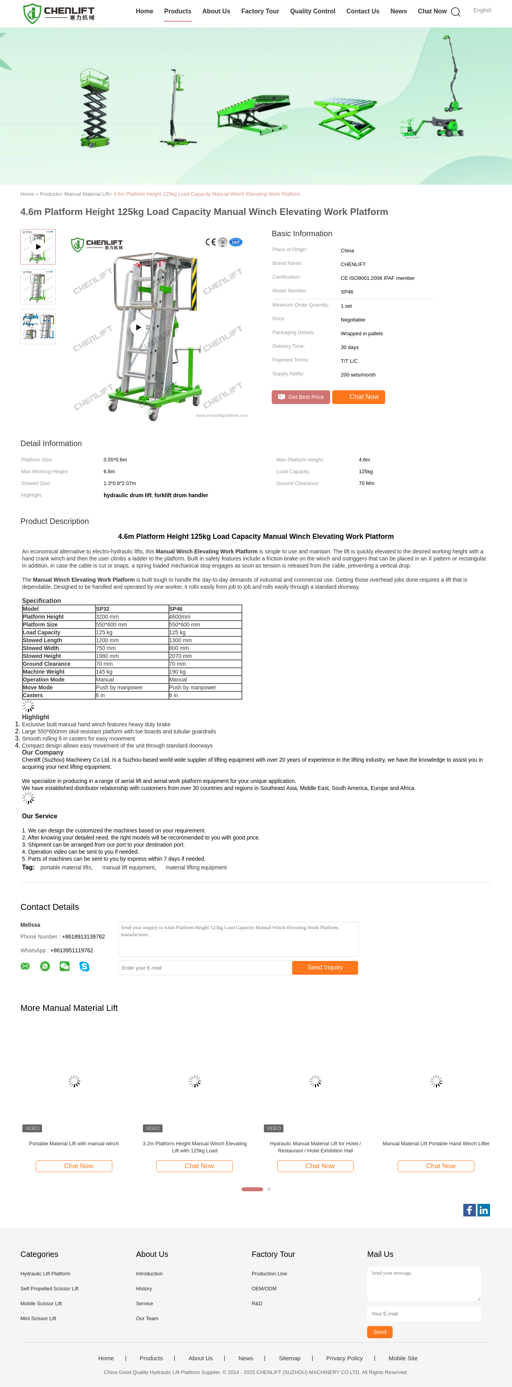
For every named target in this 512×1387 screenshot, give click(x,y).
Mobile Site (403, 1358)
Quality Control (313, 11)
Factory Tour (260, 11)
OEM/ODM (264, 1288)
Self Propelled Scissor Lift (49, 1288)
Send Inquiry (325, 967)
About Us (216, 11)
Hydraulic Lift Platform (45, 1274)
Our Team (147, 1318)
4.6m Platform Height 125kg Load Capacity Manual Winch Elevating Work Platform (207, 194)
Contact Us (362, 11)
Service (144, 1303)
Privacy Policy (344, 1358)
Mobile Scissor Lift (41, 1303)
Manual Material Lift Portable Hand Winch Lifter (436, 1143)
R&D (257, 1303)
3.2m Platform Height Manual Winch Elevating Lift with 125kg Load (195, 1147)
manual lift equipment (128, 867)
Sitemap (289, 1358)
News (399, 11)
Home (144, 11)
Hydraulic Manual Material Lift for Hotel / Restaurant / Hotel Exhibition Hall (315, 1147)
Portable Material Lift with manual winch (74, 1143)
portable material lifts (65, 867)
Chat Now (432, 11)
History (144, 1288)
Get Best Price (301, 397)
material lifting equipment (196, 867)
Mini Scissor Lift (38, 1318)
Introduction (149, 1274)
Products (177, 11)
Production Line (269, 1274)
